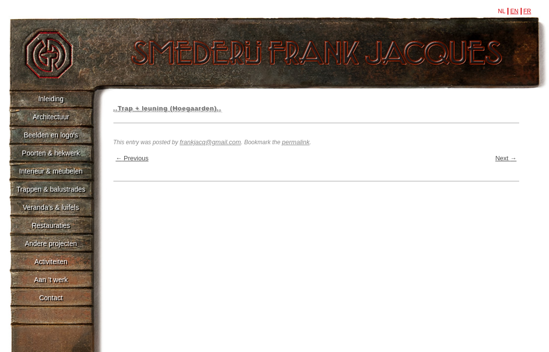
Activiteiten (50, 261)
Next (505, 158)
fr (527, 11)
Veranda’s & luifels (51, 207)
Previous (132, 158)
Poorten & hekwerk (51, 153)
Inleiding (51, 99)
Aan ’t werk (50, 280)
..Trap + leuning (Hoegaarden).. (167, 108)
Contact (51, 298)
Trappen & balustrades (50, 189)
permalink (295, 142)
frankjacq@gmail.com (210, 142)
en (514, 11)
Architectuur (51, 117)
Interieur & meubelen (51, 171)
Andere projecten (51, 243)
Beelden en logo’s (50, 135)
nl (501, 11)
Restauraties (51, 225)
